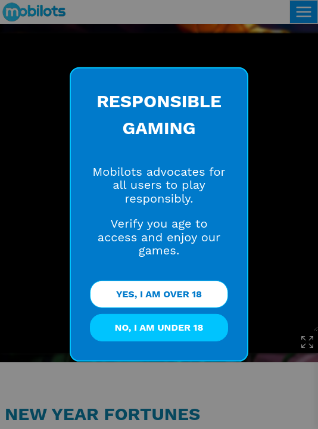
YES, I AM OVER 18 (159, 294)
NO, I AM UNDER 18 (159, 327)
